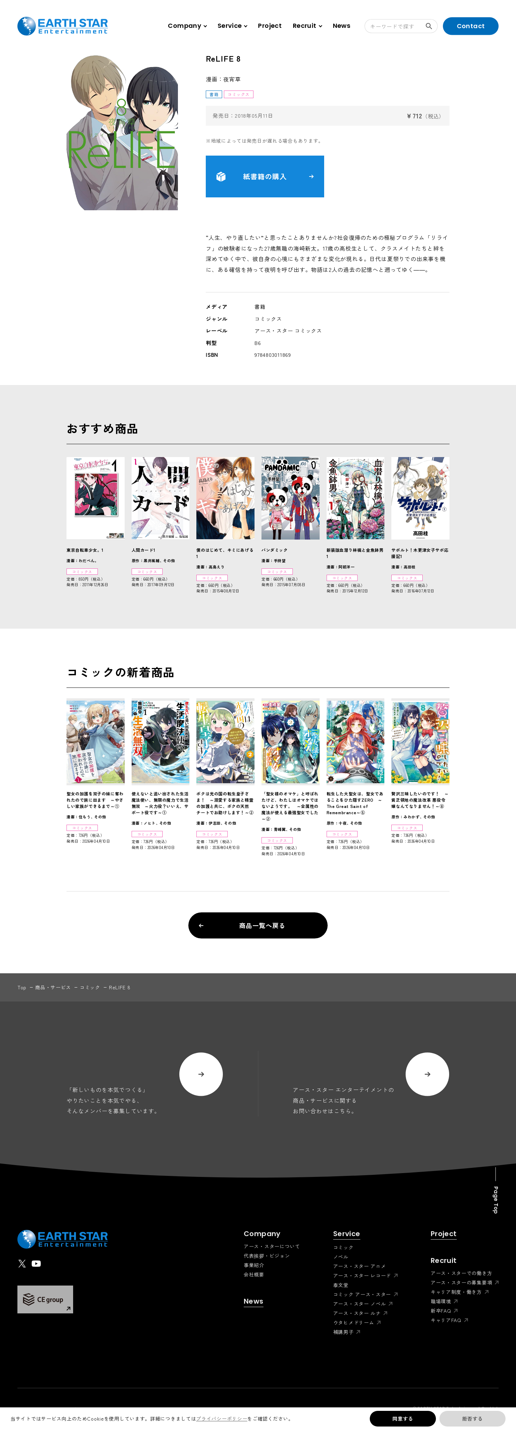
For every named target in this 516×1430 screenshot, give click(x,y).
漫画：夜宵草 (223, 79)
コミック (90, 987)
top (21, 987)
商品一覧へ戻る (242, 925)
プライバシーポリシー (221, 1418)
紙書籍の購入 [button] (265, 176)
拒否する (472, 1418)
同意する (402, 1418)
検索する (432, 26)
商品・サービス (53, 987)
